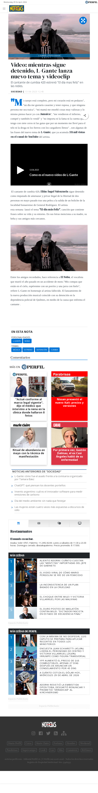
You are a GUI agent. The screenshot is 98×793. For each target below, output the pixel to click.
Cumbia (54, 349)
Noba (27, 341)
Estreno (28, 349)
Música (16, 349)
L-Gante (17, 341)
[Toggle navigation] (4, 8)
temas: (15, 346)
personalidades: (21, 337)
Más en (27, 366)
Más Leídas (17, 555)
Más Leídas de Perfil (23, 631)
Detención (42, 349)
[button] (85, 115)
